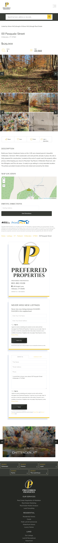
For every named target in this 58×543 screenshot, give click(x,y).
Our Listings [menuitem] (29, 530)
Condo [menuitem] (29, 514)
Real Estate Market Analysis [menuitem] (29, 500)
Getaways (4, 461)
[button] (49, 17)
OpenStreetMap (47, 198)
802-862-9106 (18, 278)
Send (19, 401)
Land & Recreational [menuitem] (29, 533)
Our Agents (21, 286)
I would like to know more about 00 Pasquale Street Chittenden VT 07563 (29, 377)
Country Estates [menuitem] (29, 538)
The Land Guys (35, 468)
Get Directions (48, 208)
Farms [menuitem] (29, 541)
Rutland (20, 231)
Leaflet (40, 198)
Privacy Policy (14, 329)
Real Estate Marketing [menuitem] (29, 498)
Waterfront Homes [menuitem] (29, 519)
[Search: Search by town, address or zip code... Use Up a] (29, 17)
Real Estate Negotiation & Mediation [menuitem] (29, 495)
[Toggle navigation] (54, 6)
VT (15, 231)
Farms (13, 468)
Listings (9, 231)
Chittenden (27, 231)
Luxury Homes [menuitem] (29, 522)
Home (3, 231)
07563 (35, 231)
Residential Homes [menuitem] (29, 511)
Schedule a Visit (38, 351)
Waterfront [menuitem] (29, 535)
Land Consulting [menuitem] (29, 503)
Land (41, 461)
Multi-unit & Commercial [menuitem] (29, 516)
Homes (23, 461)
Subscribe (19, 335)
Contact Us (14, 286)
